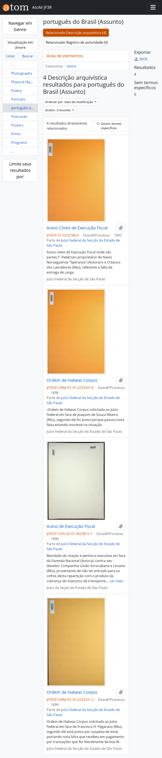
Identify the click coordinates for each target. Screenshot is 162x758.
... (12, 64)
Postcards (19, 116)
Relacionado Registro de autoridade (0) (77, 42)
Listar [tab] (10, 56)
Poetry (16, 90)
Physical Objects (24, 82)
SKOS (141, 59)
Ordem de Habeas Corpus (72, 380)
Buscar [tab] (27, 56)
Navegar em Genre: (20, 26)
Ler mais (116, 581)
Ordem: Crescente (58, 110)
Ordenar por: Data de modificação (69, 102)
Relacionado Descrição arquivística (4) (76, 32)
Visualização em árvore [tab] (20, 45)
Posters (17, 125)
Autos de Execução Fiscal (71, 526)
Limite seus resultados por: (20, 170)
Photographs (21, 73)
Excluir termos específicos (109, 126)
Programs (19, 142)
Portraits (18, 99)
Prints (16, 134)
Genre (71, 66)
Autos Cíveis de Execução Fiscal (77, 227)
